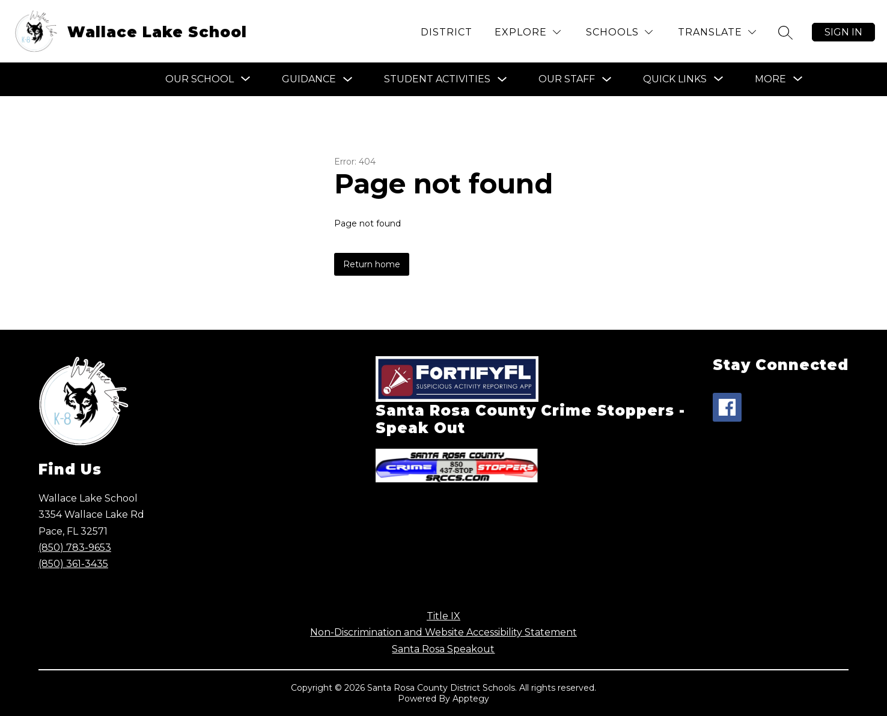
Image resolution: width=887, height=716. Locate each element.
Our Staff (566, 79)
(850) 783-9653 (74, 547)
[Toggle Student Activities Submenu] (502, 79)
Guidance (309, 79)
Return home (371, 264)
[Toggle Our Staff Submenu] (607, 79)
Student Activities (437, 79)
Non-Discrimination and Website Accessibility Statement (443, 632)
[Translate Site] (717, 32)
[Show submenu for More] (770, 79)
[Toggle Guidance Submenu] (348, 79)
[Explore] (528, 32)
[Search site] (785, 32)
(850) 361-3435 (73, 563)
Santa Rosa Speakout (443, 649)
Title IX (443, 616)
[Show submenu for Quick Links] (675, 79)
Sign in (843, 32)
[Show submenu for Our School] (199, 79)
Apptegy (471, 698)
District (446, 32)
